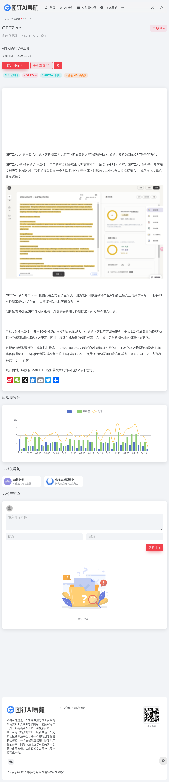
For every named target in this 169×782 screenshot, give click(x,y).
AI (101, 154)
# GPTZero (30, 75)
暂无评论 (13, 494)
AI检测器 (15, 18)
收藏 (158, 28)
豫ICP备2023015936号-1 (51, 772)
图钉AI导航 (32, 772)
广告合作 (65, 707)
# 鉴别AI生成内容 (76, 75)
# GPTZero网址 (51, 75)
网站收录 (79, 707)
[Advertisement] (84, 122)
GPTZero (12, 154)
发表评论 (154, 547)
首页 (6, 18)
